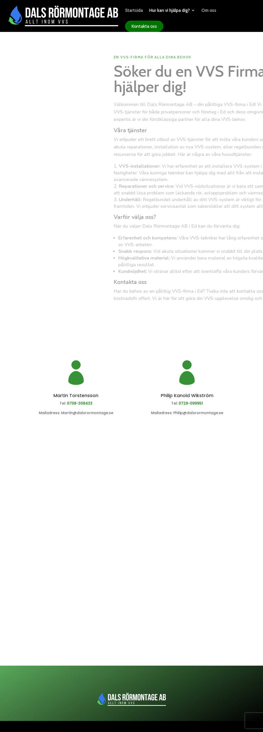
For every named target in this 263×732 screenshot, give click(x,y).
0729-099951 (191, 403)
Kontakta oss (144, 26)
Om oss (208, 10)
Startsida (134, 10)
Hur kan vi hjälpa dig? (169, 10)
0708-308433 (79, 403)
